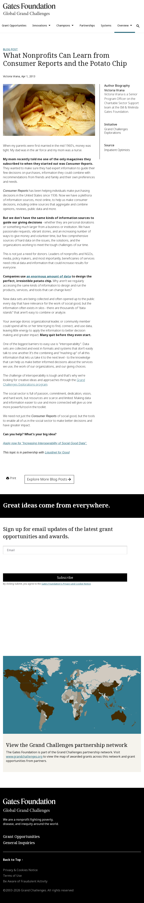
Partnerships (87, 25)
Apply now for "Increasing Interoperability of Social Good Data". (45, 443)
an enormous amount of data (48, 276)
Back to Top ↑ (13, 860)
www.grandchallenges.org (24, 756)
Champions (63, 25)
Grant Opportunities (21, 836)
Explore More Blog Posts (49, 479)
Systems (106, 25)
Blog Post (10, 49)
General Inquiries (19, 842)
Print (10, 478)
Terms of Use (12, 876)
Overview (123, 25)
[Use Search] (138, 26)
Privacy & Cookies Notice (20, 870)
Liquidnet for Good (57, 452)
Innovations (39, 25)
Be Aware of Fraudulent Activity (25, 881)
